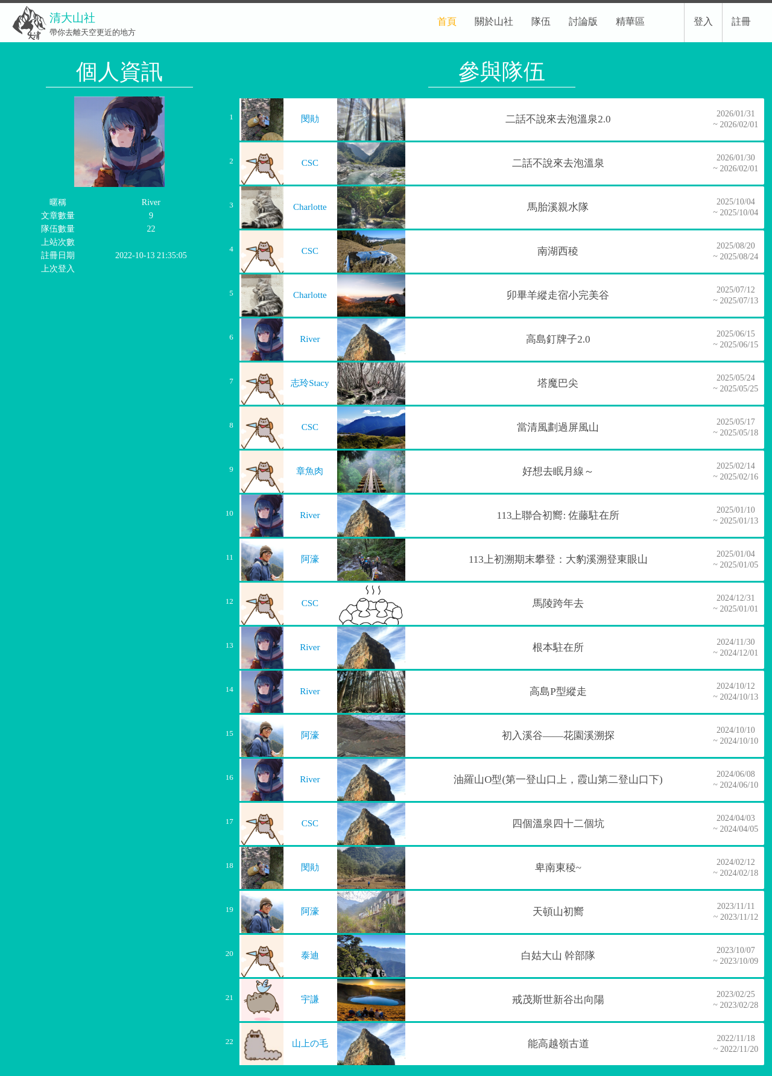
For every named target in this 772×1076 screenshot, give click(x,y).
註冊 (741, 21)
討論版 (583, 21)
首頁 (447, 21)
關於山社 (494, 21)
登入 (703, 21)
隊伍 (541, 21)
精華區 (630, 21)
